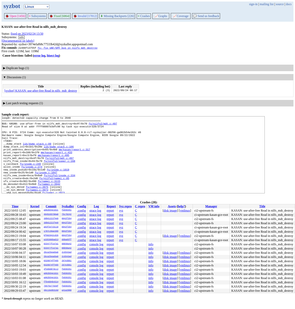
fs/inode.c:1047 (46, 184)
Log (96, 206)
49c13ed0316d (51, 290)
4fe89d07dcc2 (51, 269)
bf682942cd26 (51, 235)
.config (81, 210)
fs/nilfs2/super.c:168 (59, 170)
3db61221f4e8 (51, 218)
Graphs (160, 16)
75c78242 (66, 214)
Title (262, 206)
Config (81, 206)
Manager (211, 206)
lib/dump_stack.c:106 (59, 153)
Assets (172, 206)
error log (39, 55)
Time (15, 206)
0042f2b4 (66, 218)
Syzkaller (68, 206)
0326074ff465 (51, 261)
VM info (153, 206)
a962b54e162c (51, 210)
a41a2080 (66, 290)
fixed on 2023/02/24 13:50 (27, 33)
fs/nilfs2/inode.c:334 (59, 187)
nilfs (21, 37)
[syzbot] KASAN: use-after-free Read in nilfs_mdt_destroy (40, 90)
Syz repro (125, 206)
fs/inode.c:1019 (58, 180)
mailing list (267, 4)
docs (289, 4)
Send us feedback (206, 16)
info (150, 244)
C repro (140, 206)
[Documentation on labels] (18, 40)
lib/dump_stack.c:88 (37, 149)
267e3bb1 (66, 261)
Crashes (144, 16)
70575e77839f (51, 286)
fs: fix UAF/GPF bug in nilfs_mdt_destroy (67, 47)
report (110, 210)
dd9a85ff (66, 239)
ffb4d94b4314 (51, 282)
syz (121, 210)
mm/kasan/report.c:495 (53, 163)
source (280, 4)
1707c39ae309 (51, 231)
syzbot (11, 5)
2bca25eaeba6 (51, 252)
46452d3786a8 (51, 214)
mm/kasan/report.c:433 (56, 160)
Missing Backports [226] (117, 16)
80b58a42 (66, 244)
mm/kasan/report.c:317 (74, 156)
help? (181, 206)
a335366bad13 (51, 239)
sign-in (253, 4)
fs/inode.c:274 (31, 177)
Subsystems (37, 16)
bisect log (53, 55)
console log (96, 244)
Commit (51, 206)
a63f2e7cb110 (51, 227)
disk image (170, 210)
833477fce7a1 (51, 244)
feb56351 (66, 210)
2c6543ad (66, 252)
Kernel (34, 206)
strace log (95, 210)
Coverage (180, 16)
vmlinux (185, 210)
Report (111, 206)
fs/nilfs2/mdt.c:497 (103, 125)
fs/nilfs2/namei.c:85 (54, 191)
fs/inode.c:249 (30, 173)
